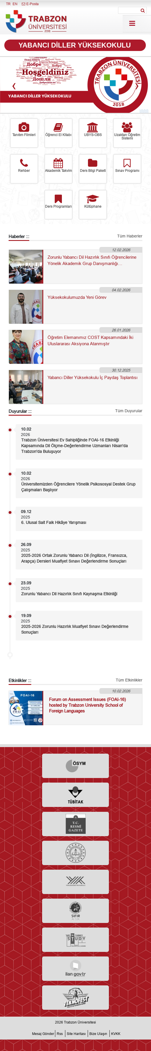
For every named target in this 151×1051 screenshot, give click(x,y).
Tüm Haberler (129, 236)
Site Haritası (76, 1034)
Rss (60, 1034)
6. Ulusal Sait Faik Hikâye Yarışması (53, 522)
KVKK (115, 1034)
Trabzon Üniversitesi (80, 1022)
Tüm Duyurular (128, 410)
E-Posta (30, 4)
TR (8, 4)
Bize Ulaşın (98, 1034)
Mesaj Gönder (43, 1034)
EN (15, 4)
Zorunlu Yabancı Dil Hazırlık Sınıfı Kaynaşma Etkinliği (69, 594)
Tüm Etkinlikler (129, 680)
